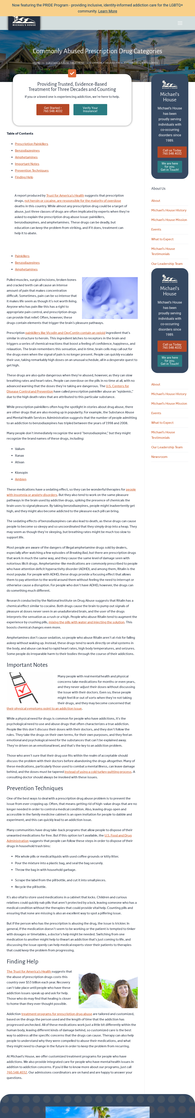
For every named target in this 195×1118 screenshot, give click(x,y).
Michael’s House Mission (169, 220)
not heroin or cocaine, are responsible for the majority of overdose (73, 201)
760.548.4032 (17, 1072)
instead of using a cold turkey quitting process (98, 772)
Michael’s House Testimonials (163, 251)
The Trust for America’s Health (29, 971)
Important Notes (27, 164)
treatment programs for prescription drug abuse (56, 1014)
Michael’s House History (168, 210)
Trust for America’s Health (65, 195)
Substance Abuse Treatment (65, 62)
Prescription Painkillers (31, 144)
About (155, 201)
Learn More (107, 11)
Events (156, 229)
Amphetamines (26, 157)
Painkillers (22, 256)
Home (36, 62)
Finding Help (24, 177)
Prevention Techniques (32, 170)
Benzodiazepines (27, 150)
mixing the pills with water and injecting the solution (86, 622)
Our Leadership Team (167, 264)
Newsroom (159, 457)
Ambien (20, 479)
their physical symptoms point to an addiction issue (44, 708)
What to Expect (162, 239)
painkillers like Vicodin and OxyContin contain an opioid (65, 333)
